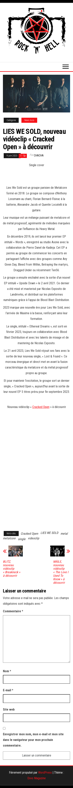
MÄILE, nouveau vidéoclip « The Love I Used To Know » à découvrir (60, 572)
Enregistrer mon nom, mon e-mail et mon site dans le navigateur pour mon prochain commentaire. (33, 739)
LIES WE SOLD (49, 533)
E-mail (8, 690)
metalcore (9, 538)
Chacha (39, 155)
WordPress (45, 772)
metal (64, 533)
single (22, 539)
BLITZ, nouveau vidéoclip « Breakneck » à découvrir (11, 568)
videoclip (33, 538)
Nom (7, 671)
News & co (29, 120)
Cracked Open (40, 407)
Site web (9, 709)
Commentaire (13, 611)
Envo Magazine (36, 778)
